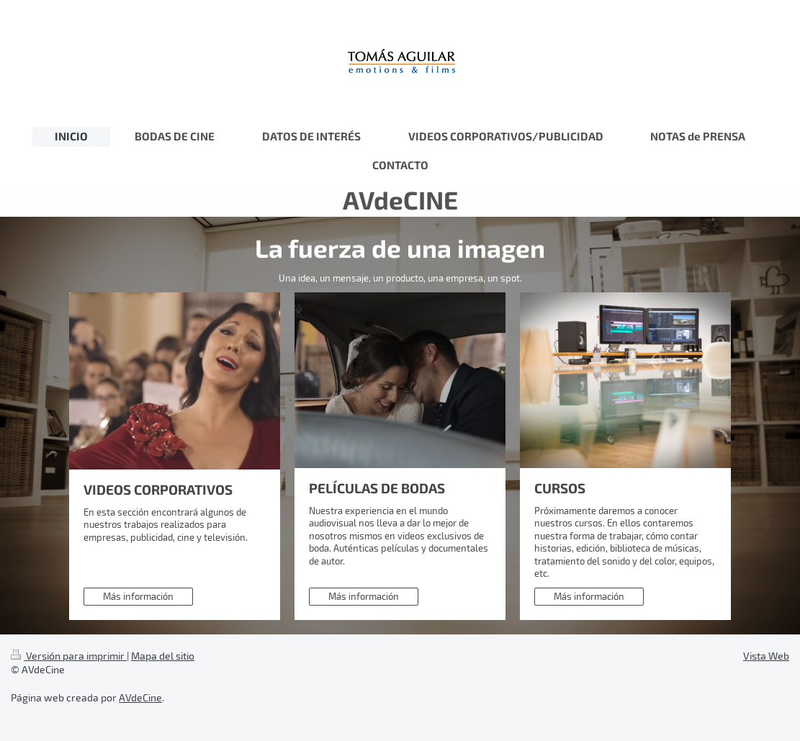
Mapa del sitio (162, 656)
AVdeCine (140, 697)
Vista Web (766, 656)
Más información (138, 596)
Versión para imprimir (69, 656)
